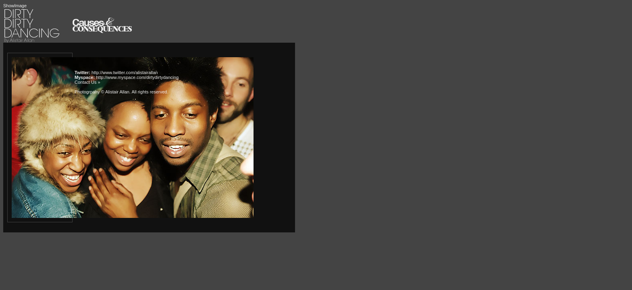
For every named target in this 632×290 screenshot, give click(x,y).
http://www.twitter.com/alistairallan (124, 72)
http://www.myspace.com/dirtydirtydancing (137, 77)
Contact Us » (87, 82)
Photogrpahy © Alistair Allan (102, 91)
